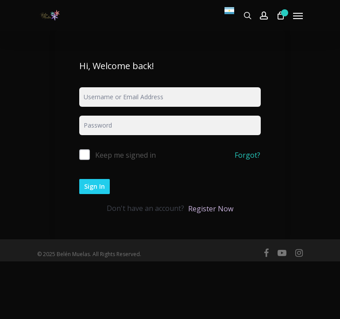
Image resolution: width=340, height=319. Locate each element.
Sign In (94, 186)
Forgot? (247, 155)
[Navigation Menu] (298, 15)
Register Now (210, 209)
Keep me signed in (125, 155)
